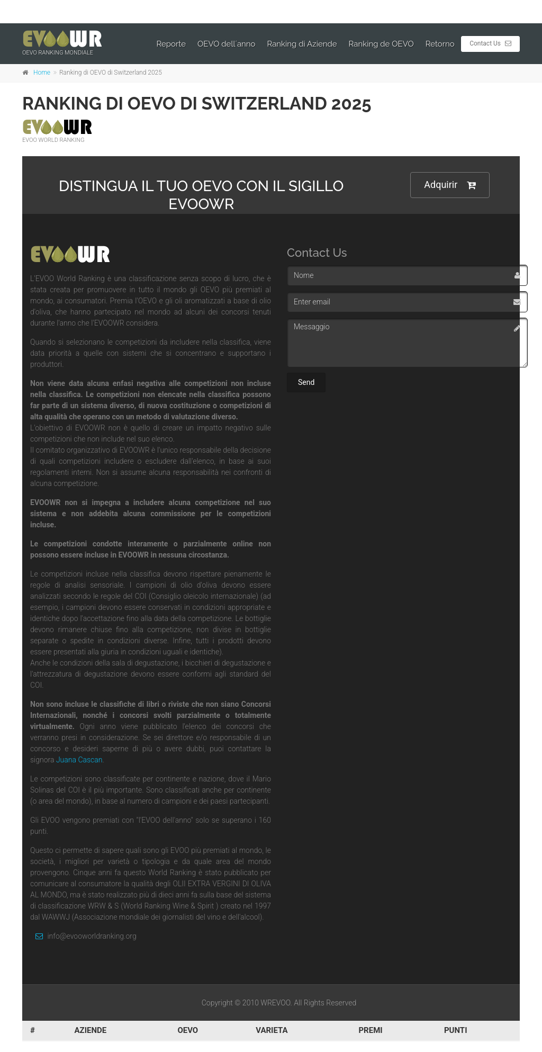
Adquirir (450, 185)
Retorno (440, 44)
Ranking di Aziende (302, 44)
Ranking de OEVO (381, 44)
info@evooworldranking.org (83, 936)
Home (41, 72)
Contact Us (490, 43)
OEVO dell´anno (226, 44)
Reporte (171, 44)
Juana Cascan (79, 760)
